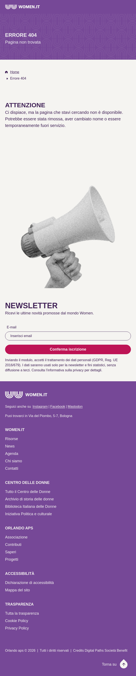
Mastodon (75, 406)
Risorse (11, 439)
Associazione (16, 537)
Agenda (11, 454)
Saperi (10, 552)
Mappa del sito (17, 590)
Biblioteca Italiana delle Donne (30, 506)
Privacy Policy (17, 628)
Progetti (11, 559)
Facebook (57, 406)
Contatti (11, 468)
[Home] (22, 7)
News (10, 446)
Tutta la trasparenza (22, 613)
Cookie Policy (16, 621)
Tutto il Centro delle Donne (27, 492)
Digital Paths (94, 650)
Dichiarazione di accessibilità (29, 583)
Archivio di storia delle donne (29, 499)
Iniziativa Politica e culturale (28, 514)
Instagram (40, 406)
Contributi (13, 544)
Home (14, 72)
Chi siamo (13, 461)
